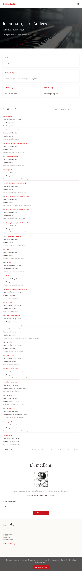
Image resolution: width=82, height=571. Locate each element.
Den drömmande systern (13, 130)
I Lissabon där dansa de (13, 316)
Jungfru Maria (10, 170)
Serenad (8, 263)
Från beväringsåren (12, 156)
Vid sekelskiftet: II (11, 395)
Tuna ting (7, 64)
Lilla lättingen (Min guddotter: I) (16, 183)
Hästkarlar (9, 302)
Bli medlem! (41, 513)
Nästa (76, 450)
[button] (78, 4)
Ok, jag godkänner (41, 567)
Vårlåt (8, 249)
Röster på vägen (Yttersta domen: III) (17, 196)
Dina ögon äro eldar (12, 369)
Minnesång (9, 342)
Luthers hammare (11, 382)
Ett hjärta (9, 435)
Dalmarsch (9, 117)
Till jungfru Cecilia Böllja (13, 236)
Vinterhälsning (10, 355)
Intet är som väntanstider (14, 329)
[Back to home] (9, 4)
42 (69, 450)
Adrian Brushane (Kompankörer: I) (16, 289)
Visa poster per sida (13, 109)
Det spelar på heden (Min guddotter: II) (17, 143)
